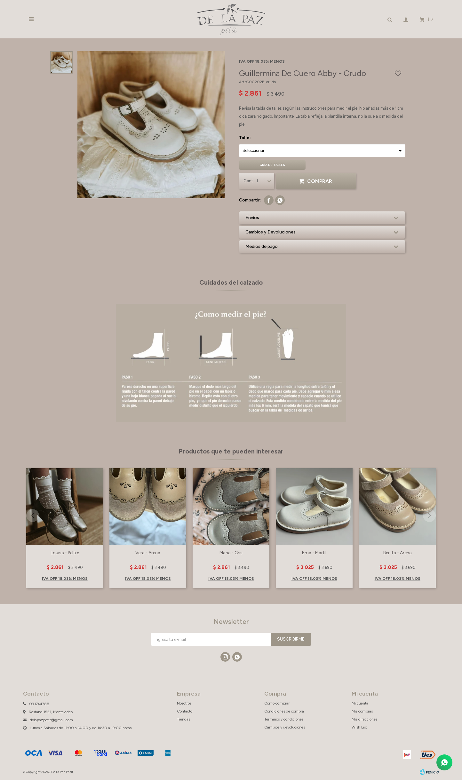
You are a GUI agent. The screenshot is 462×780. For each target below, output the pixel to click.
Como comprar (277, 703)
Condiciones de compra (284, 711)
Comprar (319, 181)
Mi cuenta (360, 703)
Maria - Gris (231, 552)
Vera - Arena (147, 552)
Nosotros (184, 703)
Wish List (359, 727)
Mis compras (362, 711)
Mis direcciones (364, 719)
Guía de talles (272, 165)
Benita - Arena (397, 552)
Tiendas (183, 719)
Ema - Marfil (314, 552)
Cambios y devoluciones (284, 727)
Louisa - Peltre (65, 552)
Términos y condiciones (283, 719)
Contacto (184, 711)
